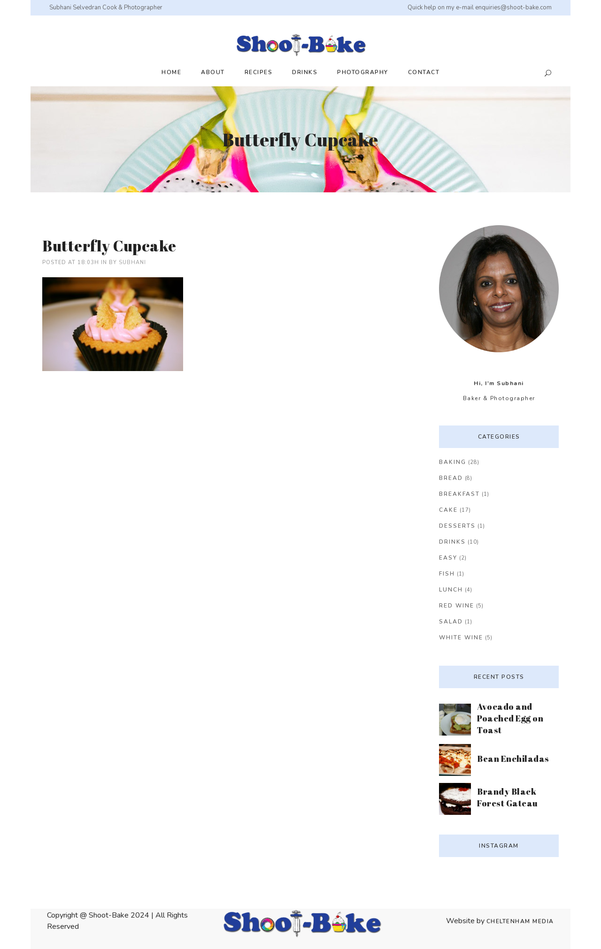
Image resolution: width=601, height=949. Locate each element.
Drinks (452, 542)
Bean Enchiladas (513, 758)
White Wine (461, 637)
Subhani (132, 262)
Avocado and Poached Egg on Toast (510, 718)
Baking (452, 462)
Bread (451, 478)
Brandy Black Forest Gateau (507, 797)
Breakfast (459, 494)
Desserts (457, 526)
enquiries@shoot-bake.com (513, 7)
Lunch (451, 589)
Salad (451, 621)
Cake (448, 510)
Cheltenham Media (520, 921)
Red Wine (456, 605)
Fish (447, 573)
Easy (448, 558)
